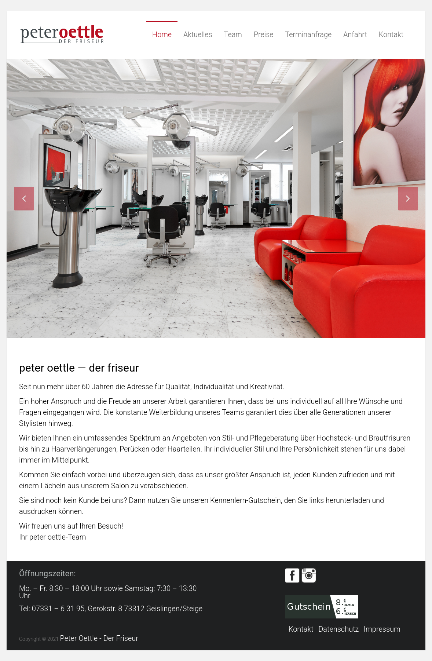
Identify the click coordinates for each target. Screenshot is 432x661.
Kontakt (391, 34)
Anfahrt (355, 34)
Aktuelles (197, 34)
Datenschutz (338, 629)
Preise (264, 34)
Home (162, 34)
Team (233, 34)
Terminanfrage (308, 34)
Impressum (382, 629)
